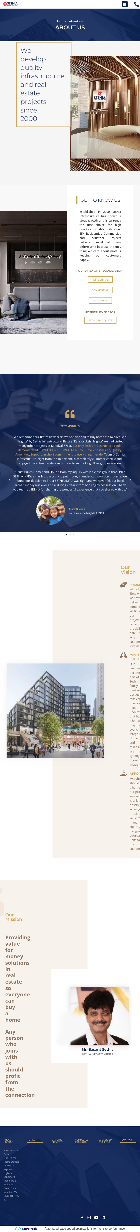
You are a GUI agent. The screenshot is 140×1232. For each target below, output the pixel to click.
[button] (125, 4)
